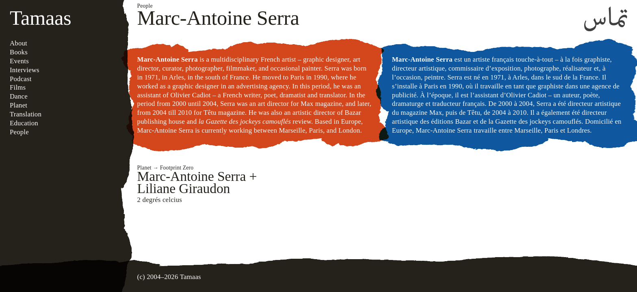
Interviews (24, 70)
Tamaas (40, 17)
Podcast (21, 79)
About (18, 43)
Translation (25, 114)
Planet (18, 105)
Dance (19, 96)
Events (19, 61)
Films (18, 87)
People (19, 132)
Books (19, 52)
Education (24, 123)
